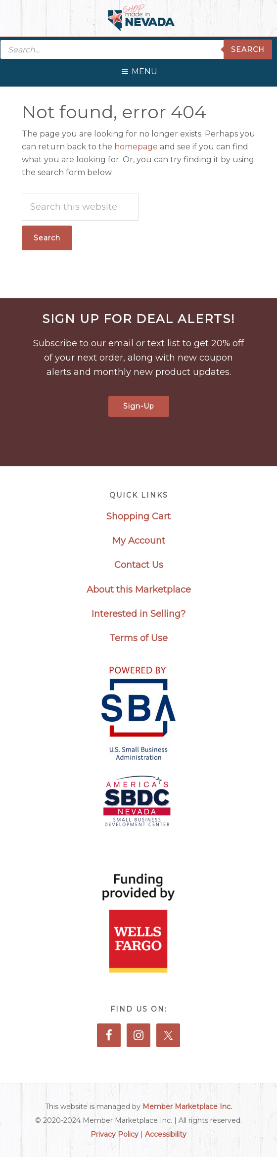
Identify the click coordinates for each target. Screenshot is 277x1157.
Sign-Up (138, 406)
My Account (138, 540)
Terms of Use (138, 638)
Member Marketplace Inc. (187, 1106)
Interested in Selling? (138, 613)
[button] (144, 69)
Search (248, 49)
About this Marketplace (139, 589)
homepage (136, 146)
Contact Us (138, 564)
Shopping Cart (138, 516)
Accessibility (165, 1134)
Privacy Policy (114, 1134)
